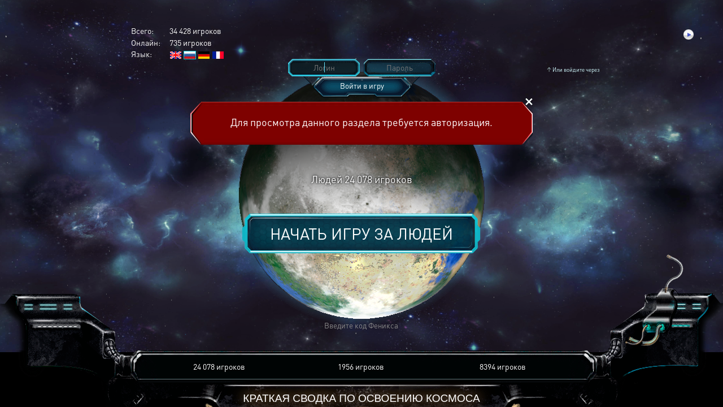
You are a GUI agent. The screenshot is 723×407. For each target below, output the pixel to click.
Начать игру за (361, 233)
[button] (195, 326)
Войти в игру (362, 85)
